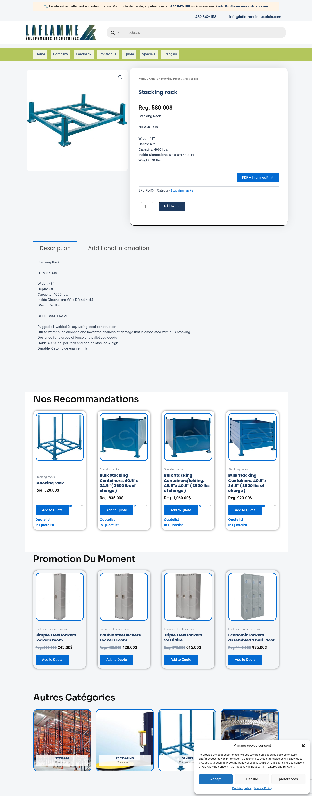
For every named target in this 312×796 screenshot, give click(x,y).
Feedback (83, 51)
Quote (129, 51)
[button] (303, 746)
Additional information (118, 244)
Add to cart (173, 202)
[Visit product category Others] (187, 736)
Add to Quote (52, 506)
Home (40, 51)
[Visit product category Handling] (250, 736)
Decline (252, 779)
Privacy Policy (263, 788)
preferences (288, 779)
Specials (148, 51)
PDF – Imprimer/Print (255, 173)
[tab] (55, 244)
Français (170, 51)
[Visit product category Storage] (62, 736)
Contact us (108, 51)
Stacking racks (170, 73)
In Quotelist (45, 521)
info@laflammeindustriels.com (244, 6)
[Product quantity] (147, 202)
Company (60, 51)
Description (55, 244)
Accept (215, 779)
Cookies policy (242, 788)
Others (153, 73)
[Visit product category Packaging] (125, 736)
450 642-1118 (178, 6)
